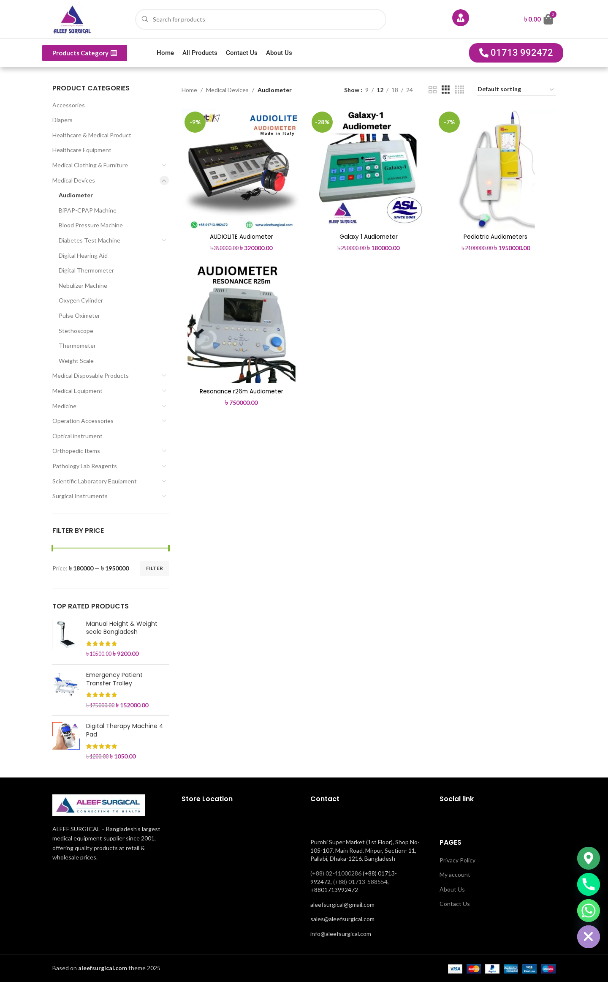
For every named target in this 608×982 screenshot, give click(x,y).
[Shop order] (516, 90)
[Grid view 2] (433, 90)
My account (455, 874)
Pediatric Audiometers (496, 235)
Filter (154, 568)
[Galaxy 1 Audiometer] (368, 168)
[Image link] (98, 804)
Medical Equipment (77, 390)
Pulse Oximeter (79, 315)
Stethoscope (76, 330)
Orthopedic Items (76, 450)
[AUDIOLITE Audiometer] (241, 168)
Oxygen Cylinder (81, 300)
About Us (279, 53)
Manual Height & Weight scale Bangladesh (121, 628)
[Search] (260, 19)
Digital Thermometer (86, 270)
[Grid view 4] (459, 90)
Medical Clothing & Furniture (90, 165)
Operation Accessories (83, 420)
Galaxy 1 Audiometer (369, 235)
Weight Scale (76, 360)
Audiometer (76, 195)
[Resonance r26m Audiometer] (241, 323)
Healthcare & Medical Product (91, 135)
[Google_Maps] (588, 858)
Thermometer (77, 345)
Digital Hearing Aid (83, 255)
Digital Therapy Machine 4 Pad (124, 730)
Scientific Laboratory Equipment (94, 481)
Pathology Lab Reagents (84, 465)
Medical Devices (73, 180)
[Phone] (588, 884)
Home (165, 53)
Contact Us (242, 53)
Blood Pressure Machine (91, 225)
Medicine (64, 405)
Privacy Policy (457, 860)
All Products (199, 53)
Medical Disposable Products (90, 375)
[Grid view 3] (446, 90)
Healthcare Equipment (81, 149)
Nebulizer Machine (83, 285)
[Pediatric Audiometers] (496, 168)
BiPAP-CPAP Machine (88, 210)
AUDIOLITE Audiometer (241, 235)
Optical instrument (77, 435)
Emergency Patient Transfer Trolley (114, 679)
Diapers (62, 119)
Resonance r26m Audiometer (241, 391)
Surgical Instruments (80, 495)
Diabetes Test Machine (89, 240)
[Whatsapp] (588, 910)
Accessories (68, 105)
